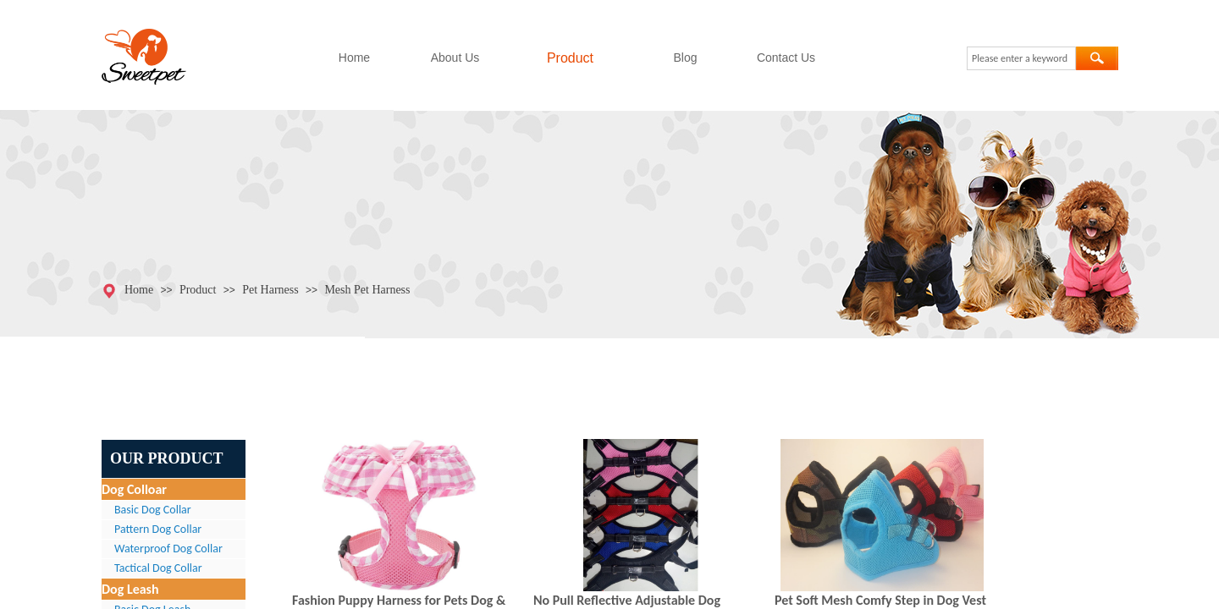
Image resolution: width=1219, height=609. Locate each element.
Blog (685, 57)
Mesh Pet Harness (367, 289)
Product (570, 58)
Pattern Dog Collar (157, 529)
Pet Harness (270, 289)
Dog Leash (130, 589)
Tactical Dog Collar (158, 568)
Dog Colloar (134, 489)
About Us (455, 57)
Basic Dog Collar (152, 509)
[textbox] (1021, 58)
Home (354, 57)
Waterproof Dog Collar (168, 548)
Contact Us (786, 57)
